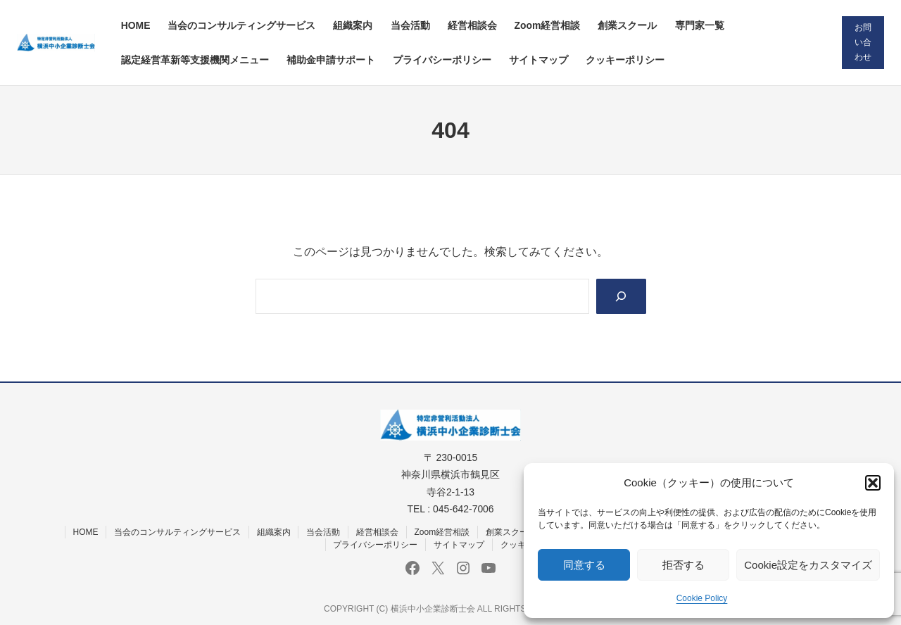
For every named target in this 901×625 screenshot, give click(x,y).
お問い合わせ (863, 42)
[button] (873, 483)
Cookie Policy (702, 598)
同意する (584, 565)
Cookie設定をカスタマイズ (808, 565)
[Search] (621, 296)
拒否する (683, 565)
